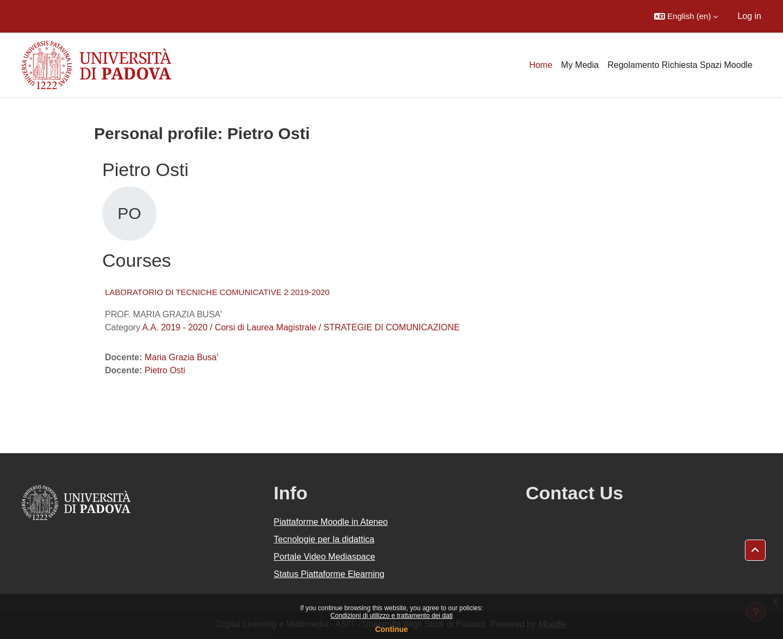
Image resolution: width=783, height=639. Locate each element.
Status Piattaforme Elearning (329, 574)
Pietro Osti (165, 370)
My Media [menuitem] (580, 65)
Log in (749, 16)
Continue (391, 629)
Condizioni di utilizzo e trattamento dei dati (392, 615)
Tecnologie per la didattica (324, 539)
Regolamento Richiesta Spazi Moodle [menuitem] (680, 65)
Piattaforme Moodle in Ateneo (331, 522)
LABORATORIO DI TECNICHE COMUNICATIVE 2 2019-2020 (217, 292)
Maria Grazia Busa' (182, 357)
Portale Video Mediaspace (324, 556)
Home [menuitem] (540, 65)
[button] (686, 16)
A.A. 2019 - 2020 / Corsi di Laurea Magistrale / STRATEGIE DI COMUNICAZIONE (300, 327)
